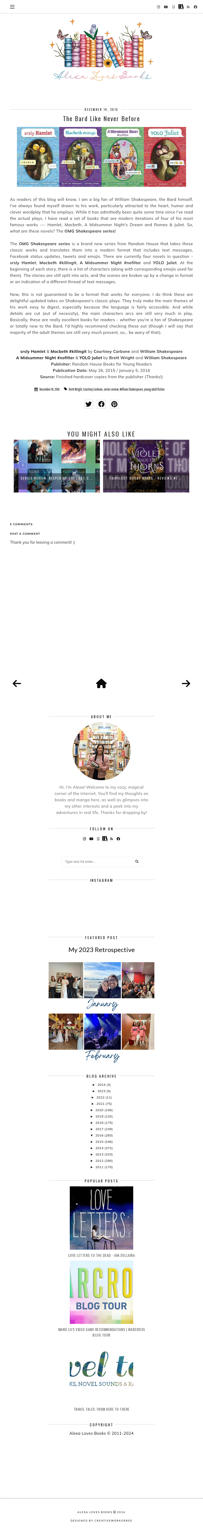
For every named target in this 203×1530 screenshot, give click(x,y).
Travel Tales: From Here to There (102, 1409)
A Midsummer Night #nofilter (45, 357)
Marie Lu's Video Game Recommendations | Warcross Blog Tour (101, 1332)
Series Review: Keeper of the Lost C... (57, 478)
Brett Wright (75, 389)
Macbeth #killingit (69, 351)
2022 (100, 1097)
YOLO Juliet (90, 357)
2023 (102, 1091)
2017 (99, 1129)
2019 (99, 1116)
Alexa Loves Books (94, 1512)
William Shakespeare (131, 389)
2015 (99, 1142)
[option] (56, 466)
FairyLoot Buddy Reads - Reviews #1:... (146, 478)
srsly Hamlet (32, 351)
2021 (100, 1104)
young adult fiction (154, 389)
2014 (99, 1148)
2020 (99, 1110)
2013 (99, 1154)
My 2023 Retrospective (101, 949)
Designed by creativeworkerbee (101, 1520)
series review (111, 389)
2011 (99, 1167)
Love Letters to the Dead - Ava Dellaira (101, 1255)
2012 (99, 1161)
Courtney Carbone (93, 389)
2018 (99, 1123)
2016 (99, 1135)
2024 (102, 1085)
